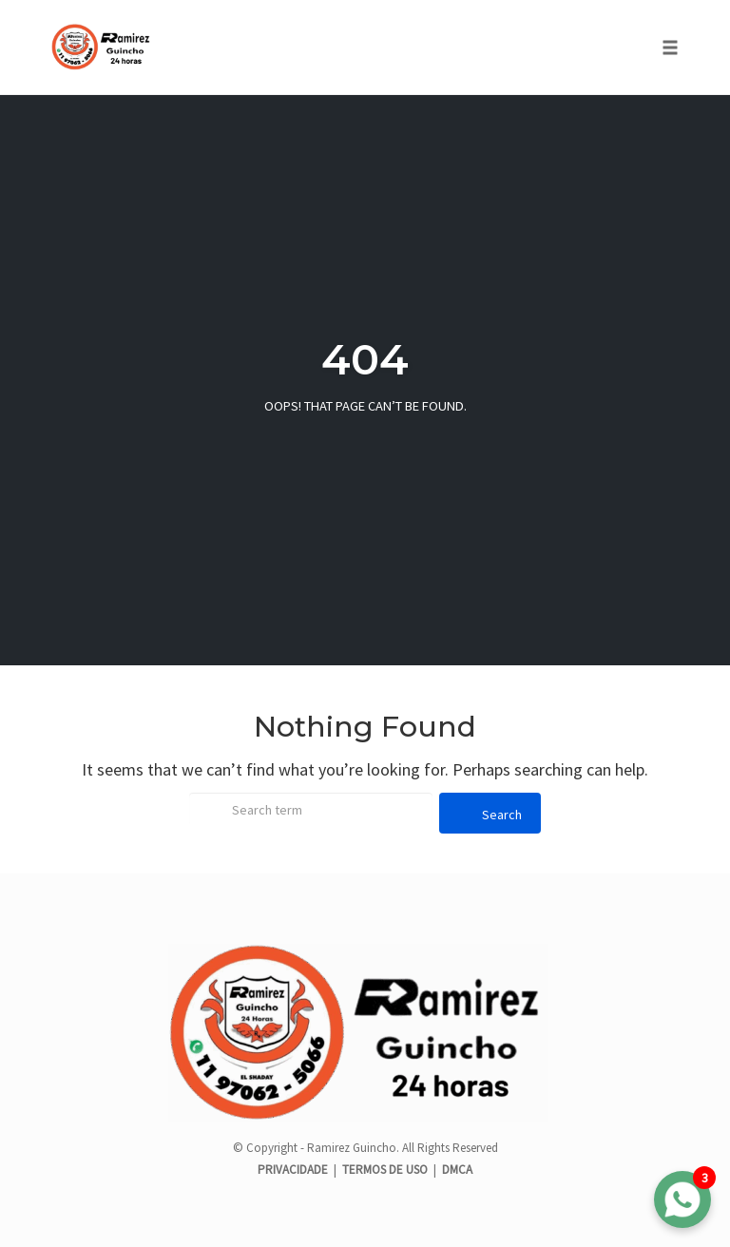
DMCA (457, 1169)
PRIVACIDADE (294, 1169)
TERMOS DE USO (385, 1169)
